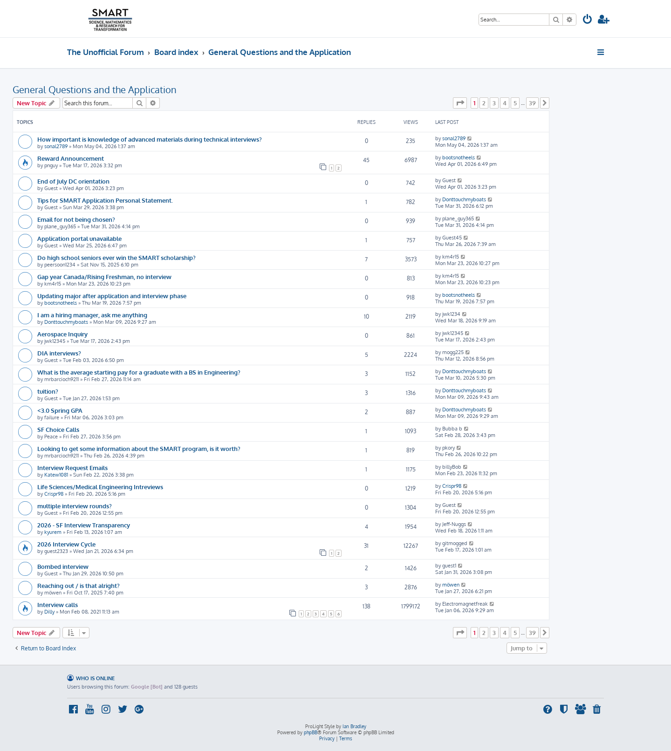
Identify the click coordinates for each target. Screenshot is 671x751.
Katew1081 (56, 474)
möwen (450, 584)
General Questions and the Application (95, 89)
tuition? (47, 391)
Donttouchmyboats (464, 199)
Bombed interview (63, 566)
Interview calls (57, 604)
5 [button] (515, 103)
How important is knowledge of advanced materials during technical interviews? (149, 139)
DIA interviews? (59, 353)
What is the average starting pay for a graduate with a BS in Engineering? (138, 372)
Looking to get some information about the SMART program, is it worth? (138, 448)
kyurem (53, 532)
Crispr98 (53, 494)
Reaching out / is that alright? (78, 585)
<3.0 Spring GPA (59, 410)
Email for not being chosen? (76, 219)
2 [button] (484, 103)
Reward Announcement (70, 158)
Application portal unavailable (79, 238)
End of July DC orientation (73, 181)
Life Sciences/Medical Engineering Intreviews (100, 487)
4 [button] (505, 103)
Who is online (95, 678)
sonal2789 (56, 146)
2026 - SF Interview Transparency (83, 525)
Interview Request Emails (72, 467)
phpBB (310, 732)
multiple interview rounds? (74, 506)
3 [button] (494, 103)
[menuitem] (587, 20)
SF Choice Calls (58, 429)
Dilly (49, 611)
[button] (460, 103)
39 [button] (532, 103)
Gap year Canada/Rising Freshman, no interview (104, 276)
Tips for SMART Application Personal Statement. (105, 200)
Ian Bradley (354, 726)
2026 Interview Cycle (66, 544)
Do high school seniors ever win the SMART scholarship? (116, 257)
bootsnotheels (458, 157)
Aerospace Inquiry (62, 334)
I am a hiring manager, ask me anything (92, 315)
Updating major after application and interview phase (111, 296)
